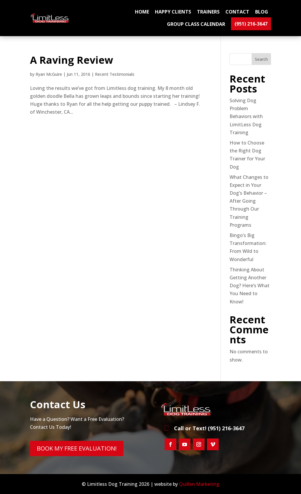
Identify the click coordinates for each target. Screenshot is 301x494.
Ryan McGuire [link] (49, 74)
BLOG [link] (261, 12)
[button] (170, 444)
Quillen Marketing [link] (199, 484)
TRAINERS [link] (208, 12)
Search (261, 59)
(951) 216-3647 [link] (251, 24)
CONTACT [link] (237, 12)
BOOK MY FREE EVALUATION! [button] (77, 448)
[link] (50, 21)
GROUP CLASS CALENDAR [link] (196, 24)
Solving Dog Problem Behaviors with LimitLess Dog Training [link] (246, 116)
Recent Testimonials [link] (114, 74)
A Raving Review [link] (71, 60)
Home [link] (142, 12)
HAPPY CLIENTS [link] (173, 12)
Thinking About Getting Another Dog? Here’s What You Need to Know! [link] (250, 285)
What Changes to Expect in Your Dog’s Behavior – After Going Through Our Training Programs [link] (249, 201)
